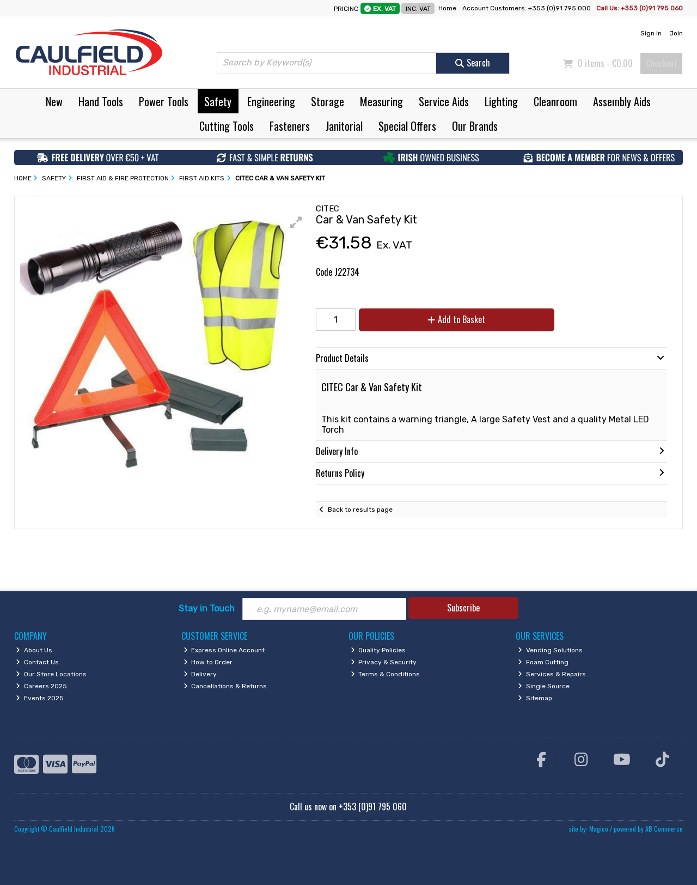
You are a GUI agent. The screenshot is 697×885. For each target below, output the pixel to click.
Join (676, 33)
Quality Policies (378, 650)
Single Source (544, 686)
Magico (598, 828)
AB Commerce (664, 828)
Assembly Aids (622, 101)
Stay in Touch (207, 608)
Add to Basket (456, 319)
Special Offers (407, 126)
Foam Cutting (543, 662)
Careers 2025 (41, 686)
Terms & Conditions (385, 674)
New (54, 101)
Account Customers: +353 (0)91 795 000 (527, 8)
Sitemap (535, 698)
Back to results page (360, 509)
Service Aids (444, 101)
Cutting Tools (226, 126)
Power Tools (163, 101)
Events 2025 (40, 698)
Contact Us (37, 662)
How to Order (208, 662)
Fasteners (290, 126)
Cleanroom (555, 101)
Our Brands (475, 126)
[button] (296, 222)
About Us (34, 650)
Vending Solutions (550, 650)
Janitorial (344, 126)
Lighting (501, 101)
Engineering (271, 101)
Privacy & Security (384, 662)
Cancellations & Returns (225, 686)
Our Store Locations (51, 674)
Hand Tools (100, 101)
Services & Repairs (552, 674)
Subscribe (463, 607)
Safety (217, 101)
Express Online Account (224, 650)
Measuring (381, 101)
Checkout (661, 63)
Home (447, 8)
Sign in (651, 33)
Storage (327, 101)
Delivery (200, 674)
